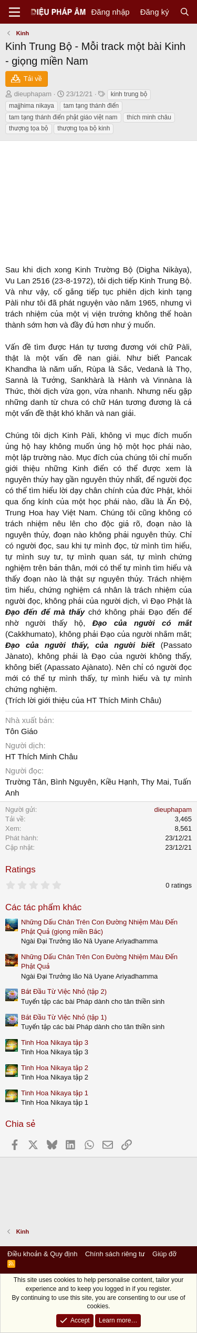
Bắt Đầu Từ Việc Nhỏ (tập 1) (64, 1017)
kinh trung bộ (129, 94)
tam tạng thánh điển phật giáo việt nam (63, 117)
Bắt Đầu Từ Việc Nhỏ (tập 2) (64, 991)
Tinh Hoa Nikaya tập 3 (54, 1042)
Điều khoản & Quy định (42, 1254)
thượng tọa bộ (28, 128)
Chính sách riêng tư (115, 1254)
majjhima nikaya (31, 105)
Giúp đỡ (164, 1254)
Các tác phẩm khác (43, 907)
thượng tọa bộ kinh (83, 128)
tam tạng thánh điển (91, 105)
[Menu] (14, 12)
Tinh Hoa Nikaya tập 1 (54, 1093)
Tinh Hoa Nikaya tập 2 (54, 1068)
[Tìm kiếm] (184, 12)
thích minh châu (149, 117)
